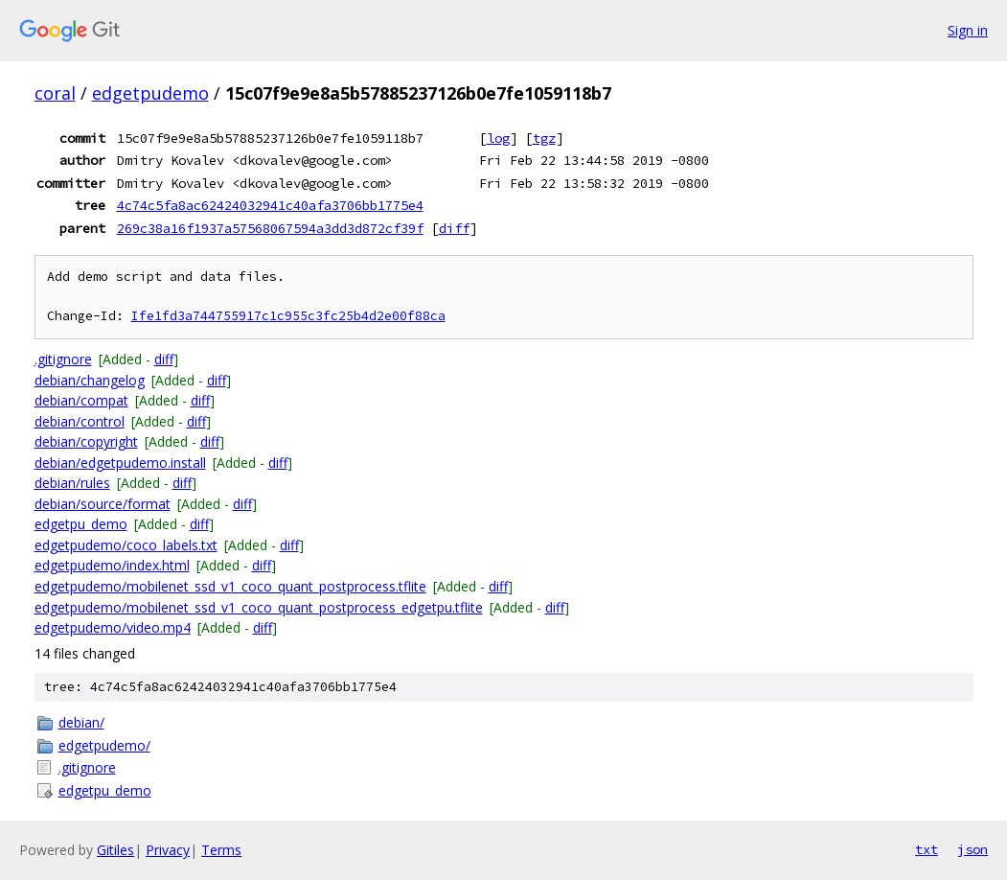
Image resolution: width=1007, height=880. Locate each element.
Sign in (968, 30)
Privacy (168, 850)
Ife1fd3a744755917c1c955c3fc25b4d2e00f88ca (288, 316)
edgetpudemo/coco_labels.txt (125, 545)
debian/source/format (102, 504)
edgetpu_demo (80, 524)
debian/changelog (89, 380)
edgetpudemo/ (104, 745)
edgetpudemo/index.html (112, 565)
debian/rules (72, 483)
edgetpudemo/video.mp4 (112, 627)
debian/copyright (86, 441)
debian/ (81, 722)
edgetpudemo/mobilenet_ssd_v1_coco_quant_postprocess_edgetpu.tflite (258, 607)
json (972, 849)
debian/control (79, 421)
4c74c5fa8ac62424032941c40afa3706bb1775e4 (270, 205)
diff (454, 228)
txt (926, 849)
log (498, 138)
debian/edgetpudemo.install (120, 462)
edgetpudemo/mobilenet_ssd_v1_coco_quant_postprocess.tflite (230, 586)
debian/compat (81, 400)
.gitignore (63, 359)
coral (55, 92)
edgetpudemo (150, 92)
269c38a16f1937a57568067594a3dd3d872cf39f (270, 228)
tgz (544, 138)
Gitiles (115, 850)
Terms (221, 850)
